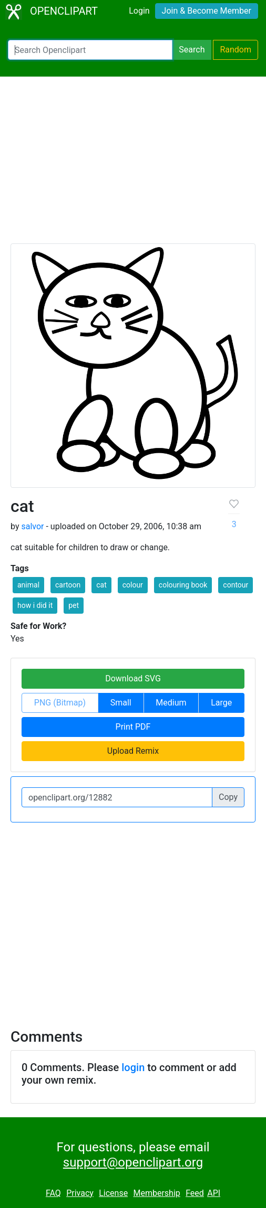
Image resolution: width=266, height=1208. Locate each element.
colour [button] (132, 585)
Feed (195, 1193)
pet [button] (73, 605)
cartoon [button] (67, 585)
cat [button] (101, 585)
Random (235, 50)
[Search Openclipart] (90, 50)
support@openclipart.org (133, 1162)
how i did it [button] (35, 605)
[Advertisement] (133, 164)
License (113, 1193)
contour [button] (235, 585)
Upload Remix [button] (133, 751)
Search (191, 50)
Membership (156, 1193)
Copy (228, 797)
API (213, 1193)
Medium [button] (171, 703)
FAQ (53, 1193)
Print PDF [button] (133, 727)
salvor (32, 526)
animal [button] (28, 585)
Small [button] (120, 703)
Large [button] (221, 703)
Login (139, 11)
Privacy (80, 1193)
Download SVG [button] (133, 678)
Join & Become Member (206, 11)
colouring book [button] (183, 585)
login (133, 1067)
